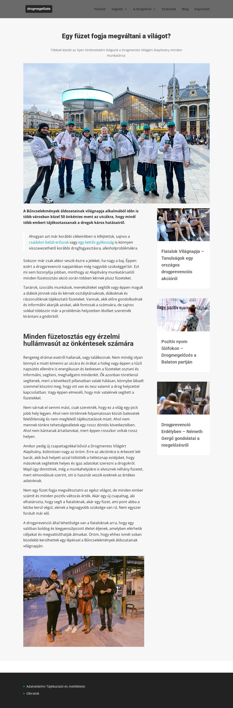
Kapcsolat (202, 9)
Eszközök (169, 9)
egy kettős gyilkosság (96, 242)
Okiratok (32, 693)
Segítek (117, 9)
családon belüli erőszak (49, 242)
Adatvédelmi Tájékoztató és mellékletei (55, 686)
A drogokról (142, 9)
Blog (185, 9)
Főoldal (100, 9)
